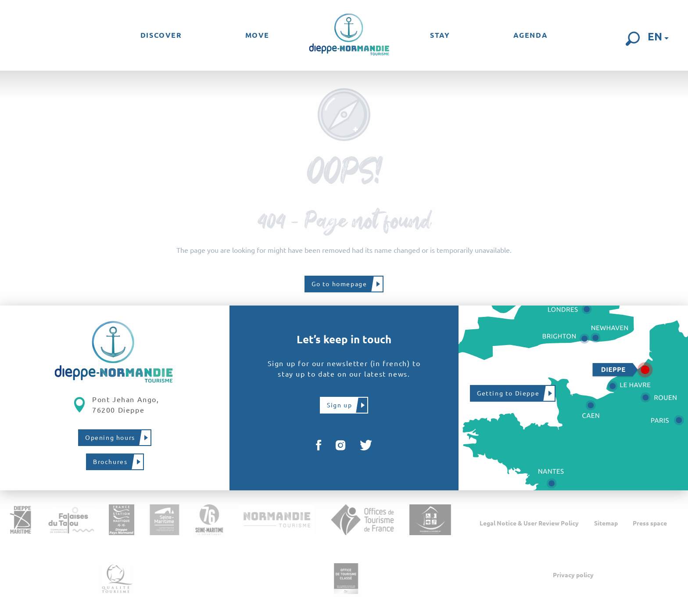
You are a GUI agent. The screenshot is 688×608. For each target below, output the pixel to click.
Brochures (110, 461)
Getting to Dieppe (508, 393)
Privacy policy (573, 575)
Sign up (339, 405)
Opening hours (110, 437)
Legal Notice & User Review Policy (529, 523)
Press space (650, 523)
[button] (632, 38)
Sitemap (606, 523)
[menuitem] (161, 35)
